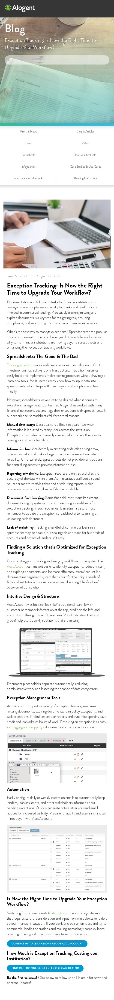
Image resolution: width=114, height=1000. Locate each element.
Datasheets (28, 155)
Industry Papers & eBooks (29, 178)
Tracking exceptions (21, 365)
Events (29, 143)
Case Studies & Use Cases (85, 166)
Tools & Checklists (85, 155)
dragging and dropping (26, 727)
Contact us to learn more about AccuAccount (47, 943)
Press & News (28, 131)
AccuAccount (17, 566)
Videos (86, 143)
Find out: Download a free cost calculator (45, 968)
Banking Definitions (85, 178)
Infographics (28, 166)
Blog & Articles (85, 131)
